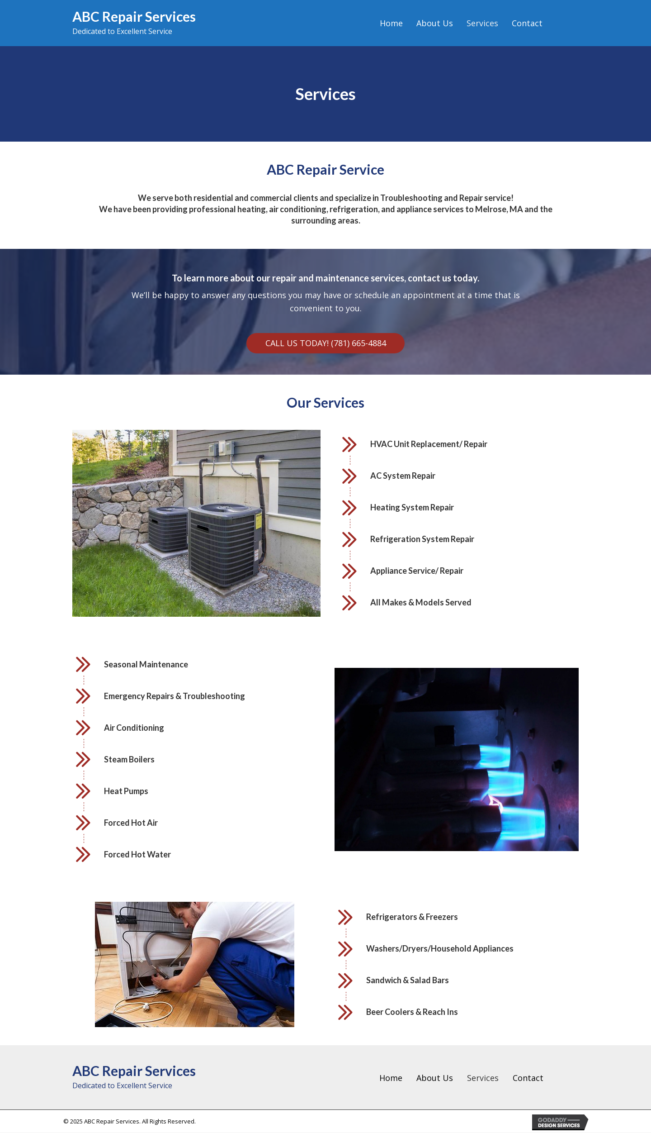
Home (390, 1077)
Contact (528, 1077)
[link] (391, 23)
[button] (325, 343)
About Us (434, 1077)
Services (483, 1077)
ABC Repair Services (134, 16)
